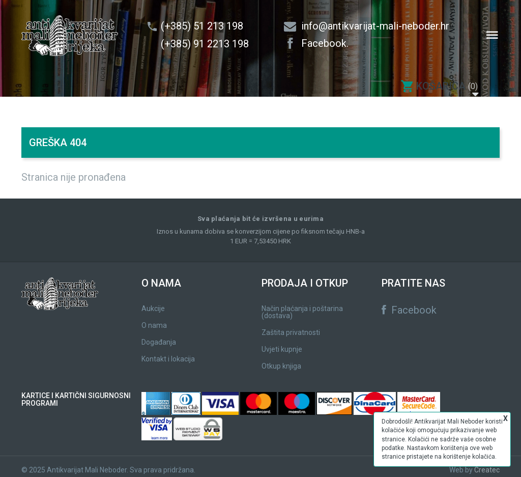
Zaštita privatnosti (291, 325)
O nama (154, 318)
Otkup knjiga (281, 359)
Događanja (158, 335)
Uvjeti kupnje (282, 342)
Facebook (409, 303)
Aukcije (153, 301)
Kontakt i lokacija (168, 352)
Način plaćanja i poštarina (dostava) (302, 305)
